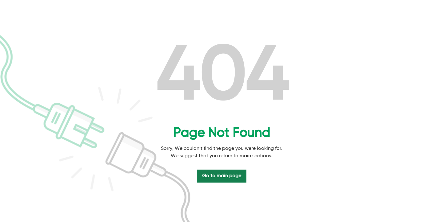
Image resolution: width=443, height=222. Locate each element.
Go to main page (221, 176)
